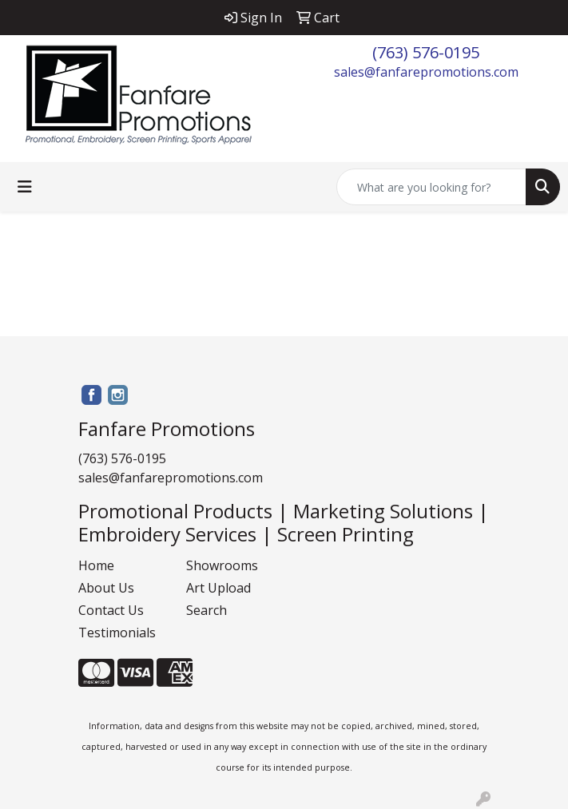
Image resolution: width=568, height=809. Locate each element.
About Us (106, 588)
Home (96, 565)
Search (206, 610)
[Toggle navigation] (25, 187)
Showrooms (222, 565)
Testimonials (117, 632)
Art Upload (218, 588)
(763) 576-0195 (425, 52)
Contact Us (111, 610)
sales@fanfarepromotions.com (426, 72)
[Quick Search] (431, 187)
